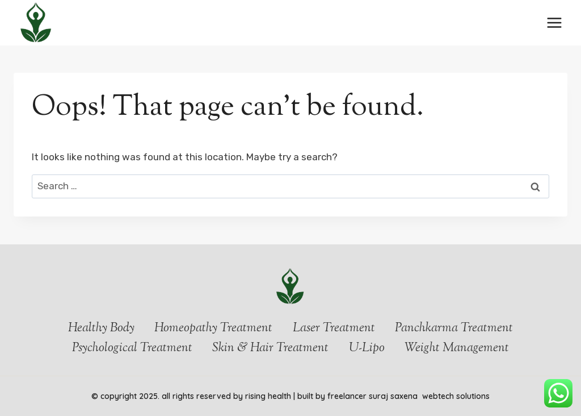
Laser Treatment (334, 328)
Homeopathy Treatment (213, 328)
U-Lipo (367, 348)
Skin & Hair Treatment (270, 348)
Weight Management (457, 348)
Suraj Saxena (394, 396)
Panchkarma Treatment (454, 328)
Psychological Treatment (132, 348)
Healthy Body (101, 328)
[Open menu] (554, 22)
